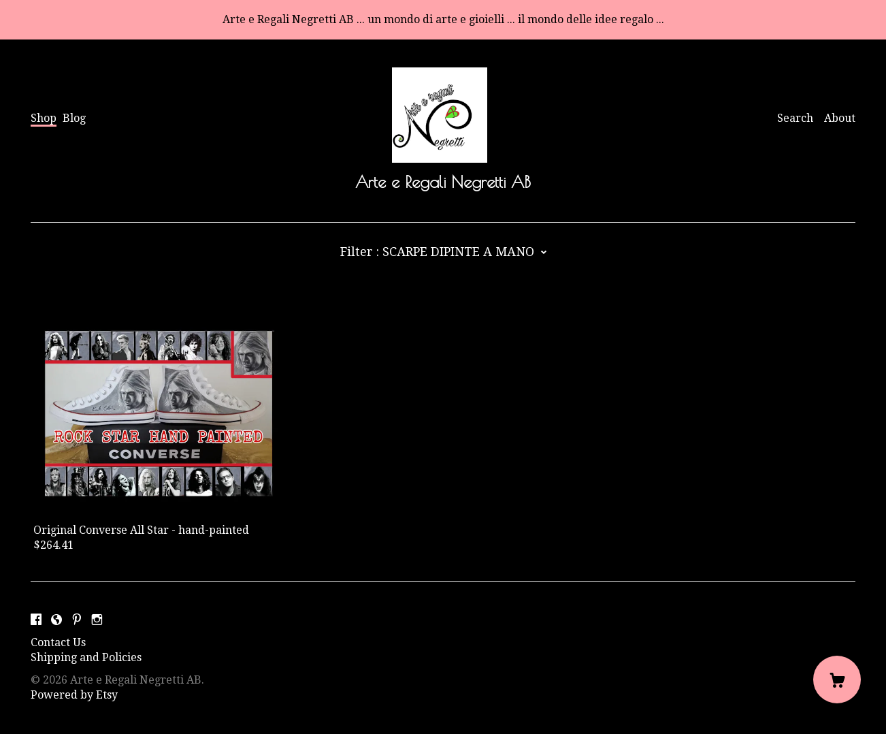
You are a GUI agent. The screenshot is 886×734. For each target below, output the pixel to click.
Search (795, 118)
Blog (74, 118)
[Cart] (837, 679)
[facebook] (36, 619)
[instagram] (97, 619)
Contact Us (58, 642)
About (839, 118)
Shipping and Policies (86, 657)
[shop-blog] (56, 619)
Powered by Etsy (74, 694)
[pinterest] (76, 619)
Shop (43, 118)
